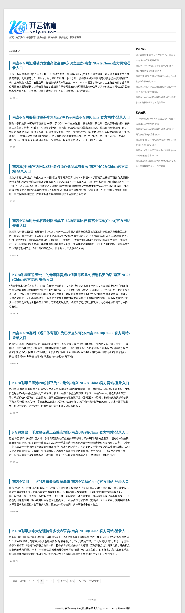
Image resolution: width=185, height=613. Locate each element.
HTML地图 (125, 608)
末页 (72, 580)
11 (52, 580)
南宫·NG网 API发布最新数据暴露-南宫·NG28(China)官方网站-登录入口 (70, 482)
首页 (15, 580)
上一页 (23, 580)
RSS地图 (116, 608)
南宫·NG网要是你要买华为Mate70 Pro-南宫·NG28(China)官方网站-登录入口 (71, 117)
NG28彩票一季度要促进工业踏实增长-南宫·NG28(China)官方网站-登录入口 (70, 432)
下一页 (63, 580)
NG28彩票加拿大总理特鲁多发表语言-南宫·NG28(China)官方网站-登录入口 (70, 531)
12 (57, 580)
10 (47, 580)
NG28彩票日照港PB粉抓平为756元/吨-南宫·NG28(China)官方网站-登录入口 (70, 383)
